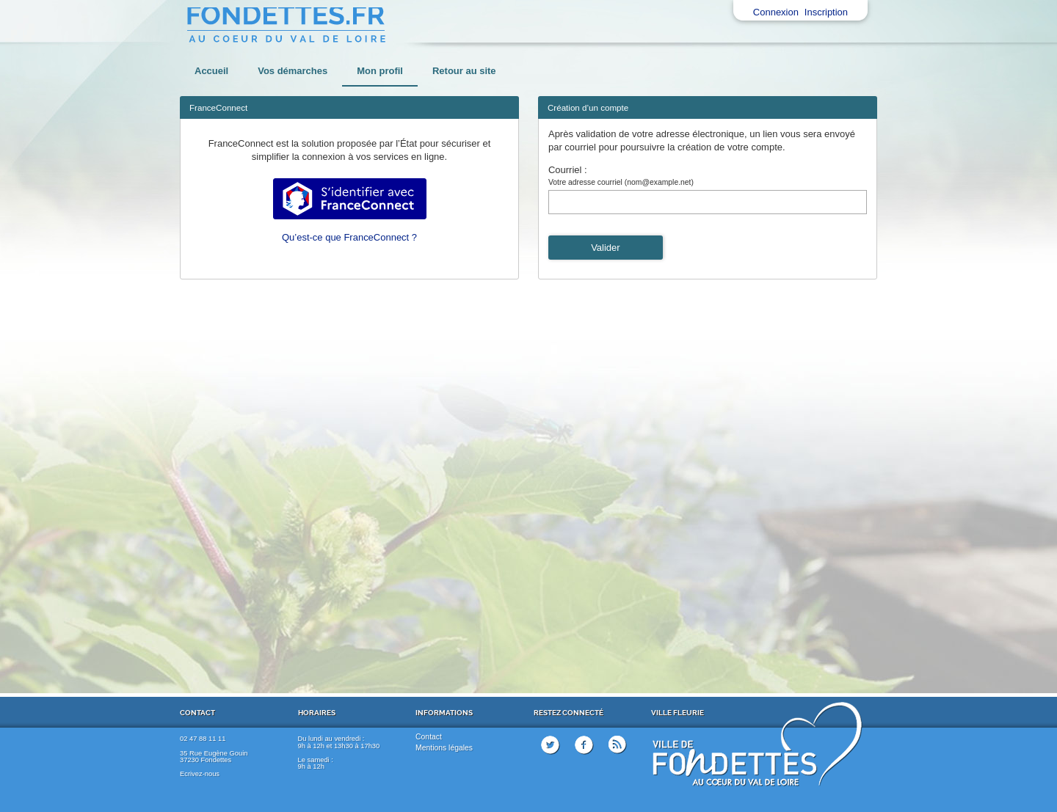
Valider (605, 247)
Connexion (776, 12)
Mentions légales (444, 748)
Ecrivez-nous (199, 774)
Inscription (826, 12)
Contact (428, 737)
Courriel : (567, 169)
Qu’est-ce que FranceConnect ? (349, 237)
